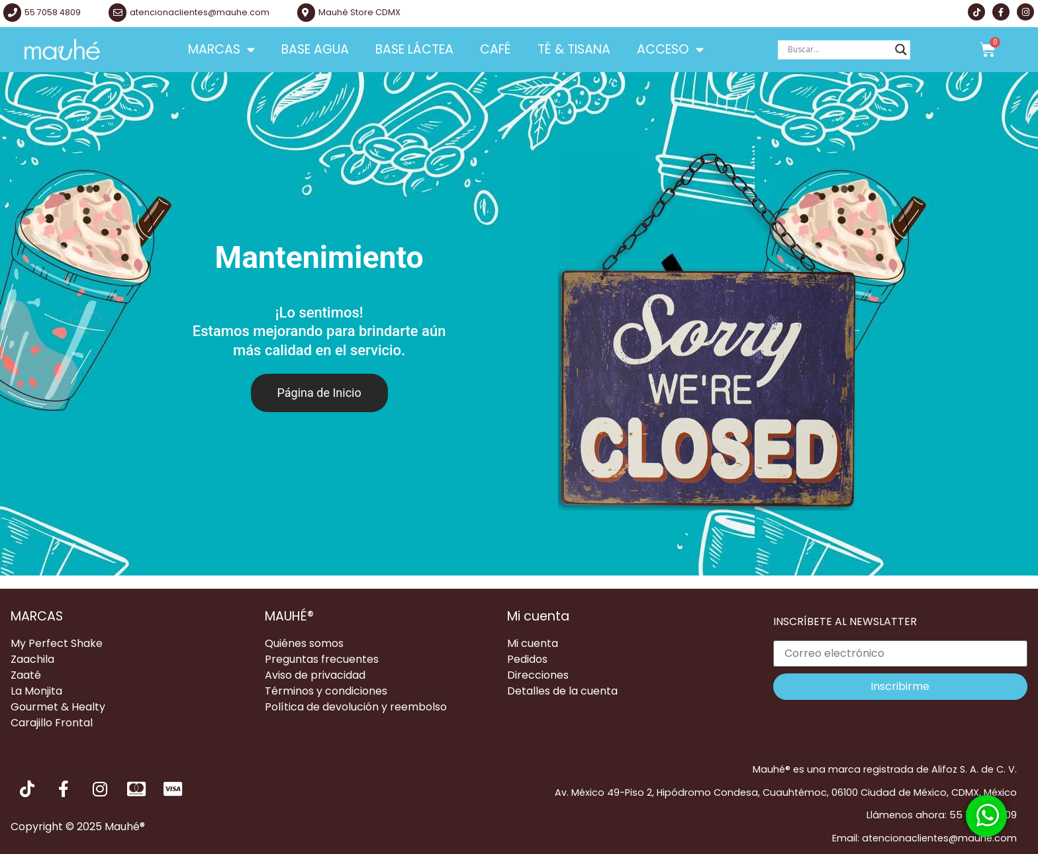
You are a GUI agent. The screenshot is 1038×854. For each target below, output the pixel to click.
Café (495, 49)
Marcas (221, 49)
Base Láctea (414, 49)
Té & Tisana (574, 49)
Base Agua (315, 49)
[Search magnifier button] (901, 49)
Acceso (670, 49)
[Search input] (838, 49)
